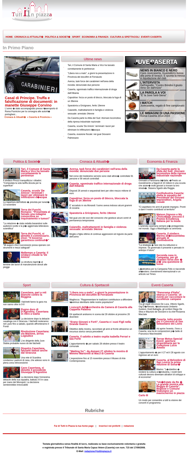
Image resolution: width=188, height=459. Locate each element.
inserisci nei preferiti (109, 426)
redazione (129, 426)
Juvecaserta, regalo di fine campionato (162, 105)
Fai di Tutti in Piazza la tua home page (73, 426)
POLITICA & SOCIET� (57, 37)
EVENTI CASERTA (151, 36)
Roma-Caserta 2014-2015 (155, 115)
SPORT (76, 37)
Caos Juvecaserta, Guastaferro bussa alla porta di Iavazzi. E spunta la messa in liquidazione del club (162, 76)
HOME (9, 36)
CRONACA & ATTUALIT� (29, 37)
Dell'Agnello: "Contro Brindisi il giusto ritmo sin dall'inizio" (161, 86)
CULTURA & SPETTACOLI (124, 37)
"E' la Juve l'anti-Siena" (153, 95)
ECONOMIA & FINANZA (95, 36)
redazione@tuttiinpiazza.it (97, 451)
